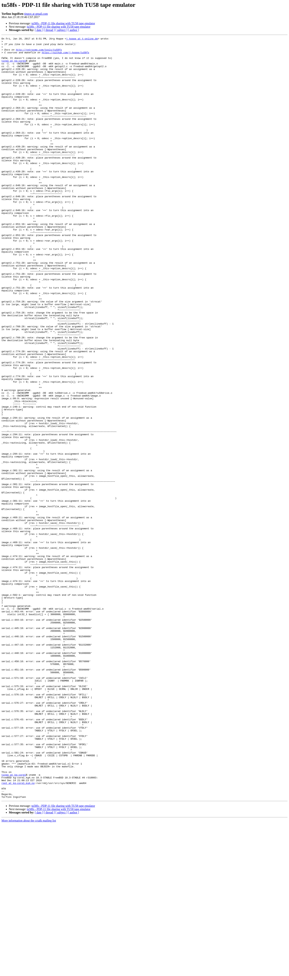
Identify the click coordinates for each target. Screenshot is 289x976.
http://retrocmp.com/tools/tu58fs (39, 52)
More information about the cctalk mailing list (28, 972)
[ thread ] (49, 30)
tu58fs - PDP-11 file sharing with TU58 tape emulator (63, 23)
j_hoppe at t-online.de (82, 39)
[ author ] (73, 30)
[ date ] (39, 30)
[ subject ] (61, 30)
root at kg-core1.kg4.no (17, 932)
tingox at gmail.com (36, 13)
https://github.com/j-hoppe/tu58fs (65, 55)
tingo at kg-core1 (13, 65)
